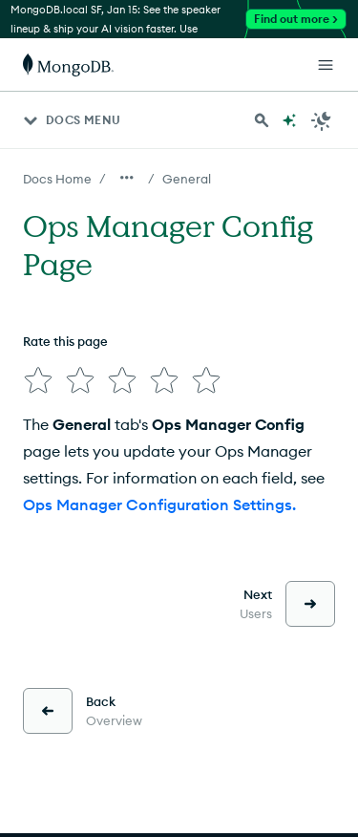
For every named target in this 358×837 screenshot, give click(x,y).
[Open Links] (325, 65)
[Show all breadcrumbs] (127, 177)
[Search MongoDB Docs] (261, 120)
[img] (38, 380)
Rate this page (65, 341)
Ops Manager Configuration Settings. (159, 504)
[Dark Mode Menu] (321, 120)
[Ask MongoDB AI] (289, 120)
